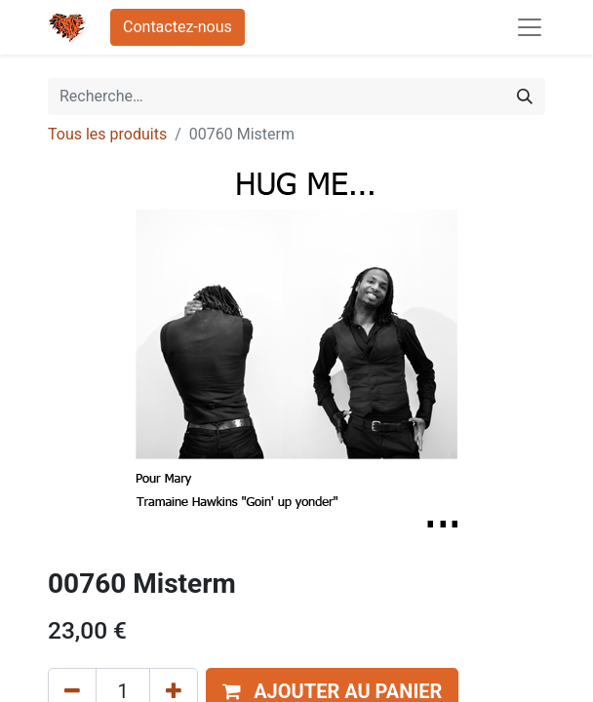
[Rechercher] (524, 96)
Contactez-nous (177, 27)
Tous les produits (107, 134)
